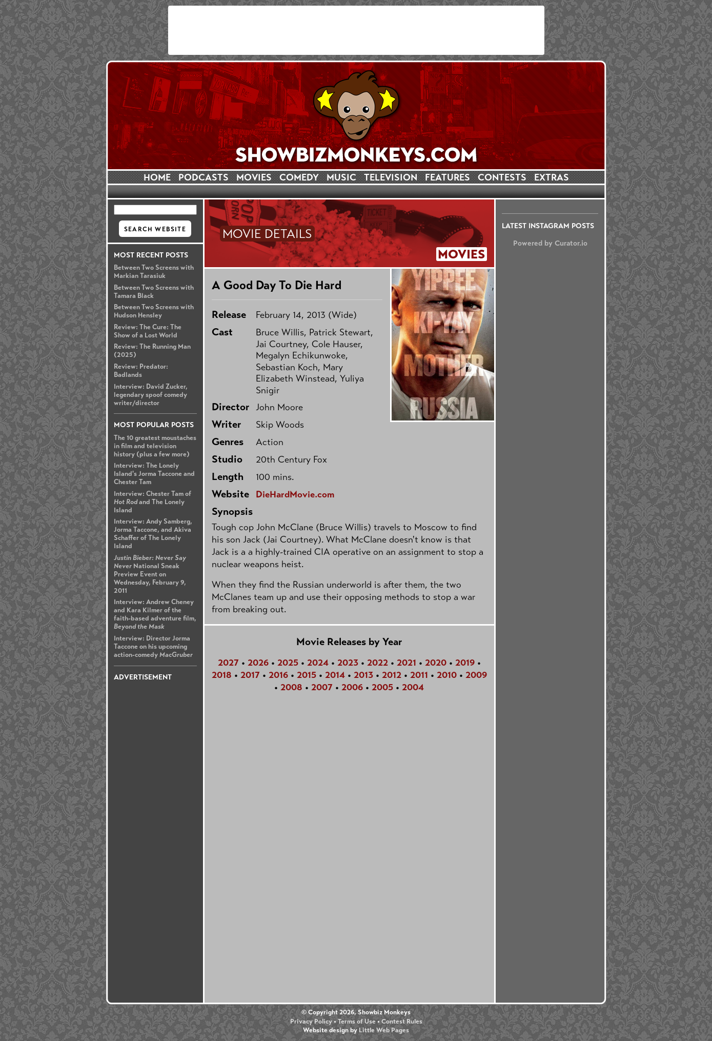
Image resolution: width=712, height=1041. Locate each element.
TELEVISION (390, 177)
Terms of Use (357, 1021)
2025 (287, 662)
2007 (322, 687)
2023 (347, 662)
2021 (406, 662)
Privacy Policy (311, 1021)
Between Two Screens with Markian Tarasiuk (154, 272)
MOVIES (254, 177)
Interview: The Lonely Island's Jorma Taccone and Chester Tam (154, 474)
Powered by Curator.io (550, 243)
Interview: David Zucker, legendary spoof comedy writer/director (151, 395)
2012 (391, 674)
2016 (278, 674)
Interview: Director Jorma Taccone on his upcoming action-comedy (153, 646)
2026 (258, 662)
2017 (250, 674)
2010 (447, 674)
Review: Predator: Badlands (141, 371)
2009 (476, 674)
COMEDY (299, 177)
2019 (465, 662)
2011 (419, 674)
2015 (306, 674)
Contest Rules (401, 1021)
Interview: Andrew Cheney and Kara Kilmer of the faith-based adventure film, (155, 614)
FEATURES (447, 177)
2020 (435, 662)
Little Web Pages (384, 1030)
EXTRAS (551, 177)
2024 (318, 662)
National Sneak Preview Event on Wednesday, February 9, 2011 (150, 574)
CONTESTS (502, 177)
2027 (228, 662)
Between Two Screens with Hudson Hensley (154, 311)
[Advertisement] (356, 30)
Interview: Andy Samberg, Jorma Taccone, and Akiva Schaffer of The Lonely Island (153, 533)
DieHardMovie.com (295, 494)
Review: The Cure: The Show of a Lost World (147, 331)
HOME (157, 177)
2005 (382, 687)
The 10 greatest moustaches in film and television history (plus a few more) (155, 446)
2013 (363, 674)
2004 (413, 687)
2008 (291, 687)
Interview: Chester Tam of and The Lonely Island (152, 502)
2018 (222, 674)
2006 (352, 687)
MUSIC (341, 177)
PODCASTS (203, 177)
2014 (335, 674)
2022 (377, 662)
